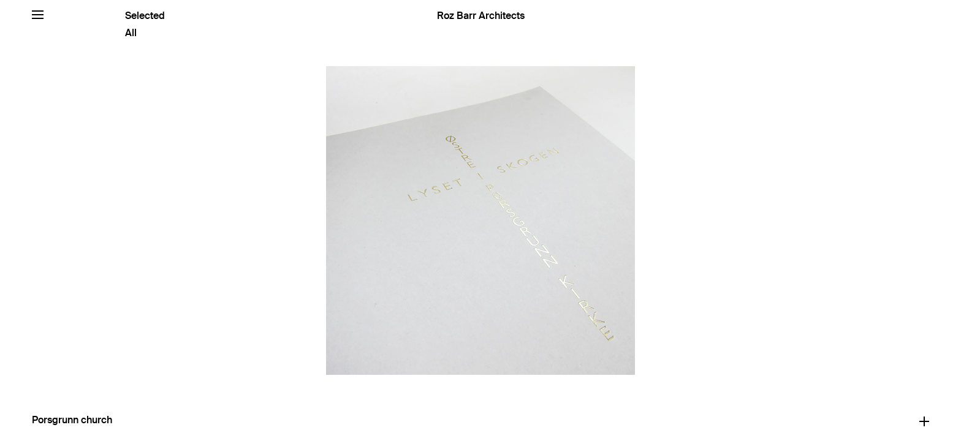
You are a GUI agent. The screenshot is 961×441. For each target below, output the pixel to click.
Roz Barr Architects (481, 15)
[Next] (720, 220)
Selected (145, 15)
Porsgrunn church (72, 419)
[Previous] (240, 220)
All (131, 32)
